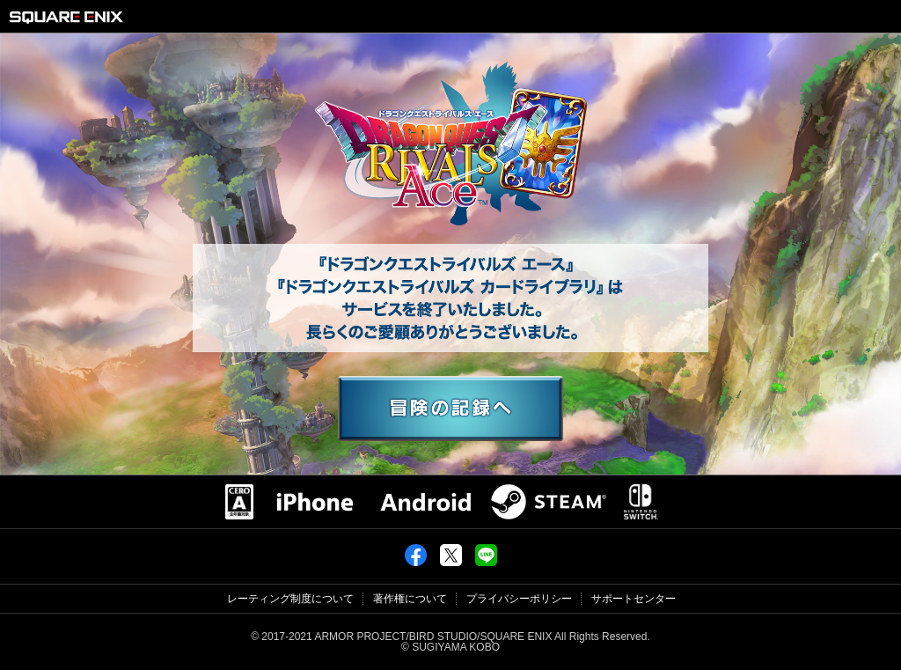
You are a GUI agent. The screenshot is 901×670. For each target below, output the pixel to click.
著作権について (410, 599)
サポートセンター (633, 599)
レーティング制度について (290, 599)
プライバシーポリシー (519, 599)
